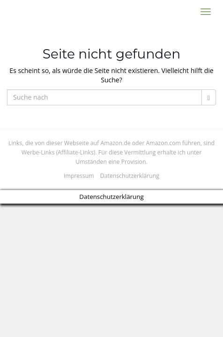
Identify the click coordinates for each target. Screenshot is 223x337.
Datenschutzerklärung (129, 176)
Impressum (79, 176)
